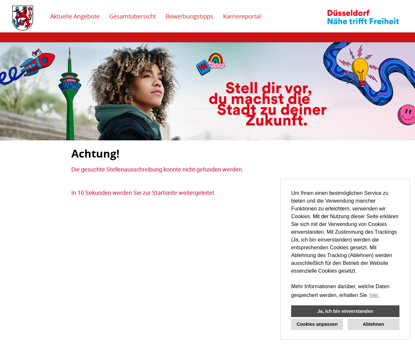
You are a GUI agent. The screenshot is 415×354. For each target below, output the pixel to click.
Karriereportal (242, 16)
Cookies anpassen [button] (317, 324)
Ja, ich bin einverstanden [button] (345, 311)
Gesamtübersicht (132, 16)
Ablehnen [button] (373, 324)
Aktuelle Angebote (75, 16)
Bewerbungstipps (189, 16)
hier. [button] (374, 295)
